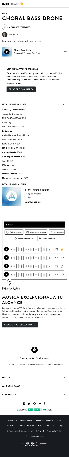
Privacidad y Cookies (54, 431)
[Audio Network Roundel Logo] (34, 350)
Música (6, 377)
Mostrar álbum (32, 202)
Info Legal (40, 431)
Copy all (63, 105)
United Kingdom (26, 425)
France (49, 420)
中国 (60, 425)
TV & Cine (10, 364)
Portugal (11, 425)
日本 (54, 425)
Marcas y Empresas (35, 364)
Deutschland (26, 420)
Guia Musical (10, 394)
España (39, 420)
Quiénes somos (11, 386)
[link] (12, 3)
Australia (12, 420)
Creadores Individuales (54, 364)
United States (43, 425)
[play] (7, 51)
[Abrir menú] (65, 4)
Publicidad (21, 364)
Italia (58, 420)
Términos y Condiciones (34, 436)
